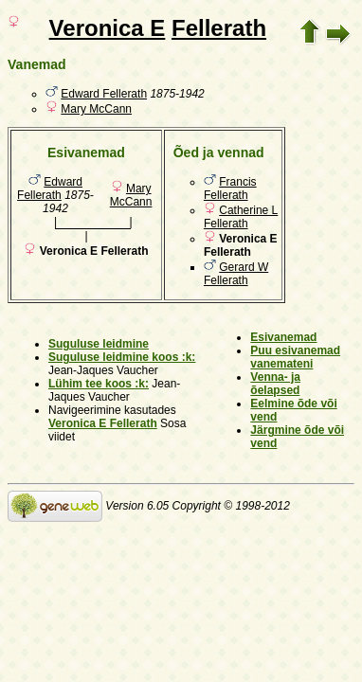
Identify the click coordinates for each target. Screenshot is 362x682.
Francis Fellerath (230, 188)
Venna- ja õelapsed (275, 383)
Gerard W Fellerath (236, 273)
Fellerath (219, 28)
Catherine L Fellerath (241, 217)
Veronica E (107, 28)
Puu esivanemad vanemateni (295, 357)
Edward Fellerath (104, 93)
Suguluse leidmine (98, 343)
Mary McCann (96, 109)
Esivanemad (283, 337)
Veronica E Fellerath (102, 423)
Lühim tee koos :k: (98, 383)
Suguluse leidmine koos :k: (121, 357)
